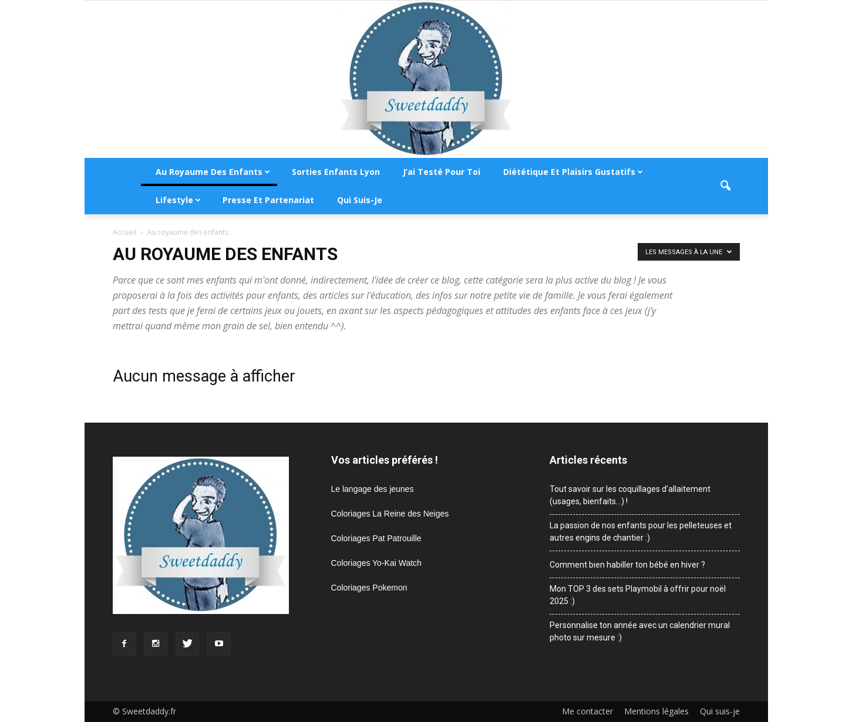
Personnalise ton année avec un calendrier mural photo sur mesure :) (640, 631)
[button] (726, 186)
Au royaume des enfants (213, 171)
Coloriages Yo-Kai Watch (376, 563)
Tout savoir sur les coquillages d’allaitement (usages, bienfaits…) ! (630, 495)
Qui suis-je (359, 199)
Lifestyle (178, 199)
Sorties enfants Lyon (336, 171)
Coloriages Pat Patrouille (376, 538)
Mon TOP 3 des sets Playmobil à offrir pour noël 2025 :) (638, 595)
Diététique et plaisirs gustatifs (573, 171)
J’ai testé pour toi (441, 171)
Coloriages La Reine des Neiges (390, 513)
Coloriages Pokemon (369, 587)
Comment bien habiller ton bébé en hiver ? (627, 564)
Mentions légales (656, 711)
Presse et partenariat (268, 199)
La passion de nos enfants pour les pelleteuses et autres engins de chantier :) (641, 531)
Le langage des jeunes (372, 489)
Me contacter (587, 711)
